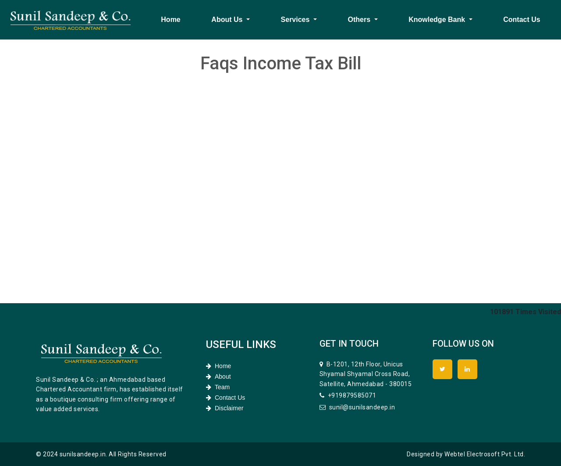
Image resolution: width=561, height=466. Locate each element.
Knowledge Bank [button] (437, 19)
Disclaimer (224, 408)
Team (218, 387)
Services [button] (296, 19)
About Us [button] (228, 19)
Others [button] (360, 19)
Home (170, 19)
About (218, 376)
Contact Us (521, 19)
